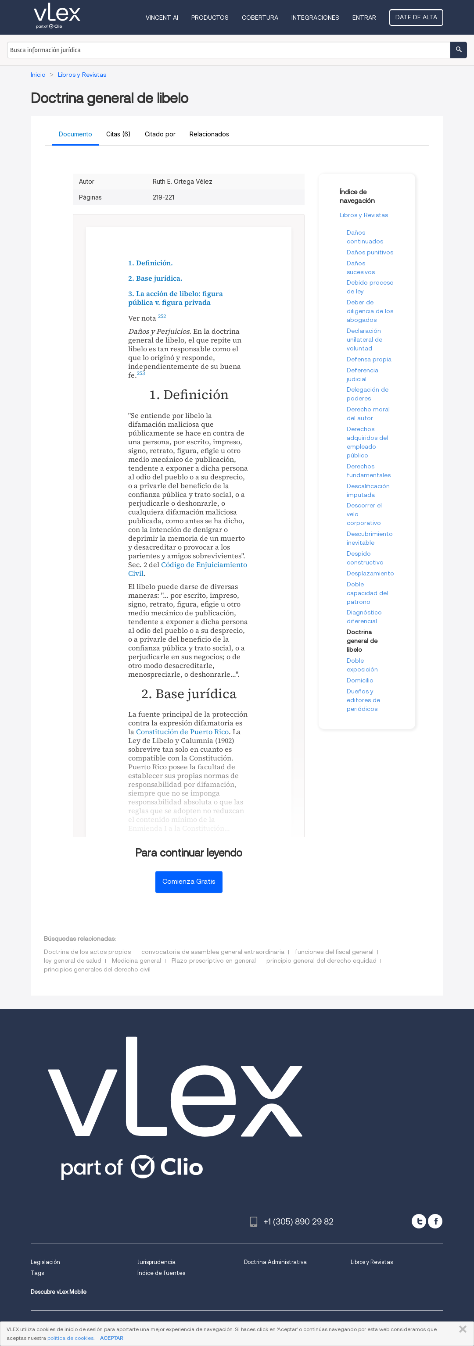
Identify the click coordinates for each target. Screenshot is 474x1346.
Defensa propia (369, 359)
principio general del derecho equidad (321, 960)
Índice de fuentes (161, 1273)
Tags (37, 1273)
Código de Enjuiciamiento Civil (187, 569)
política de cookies (70, 1338)
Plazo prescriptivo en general (214, 960)
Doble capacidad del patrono (367, 593)
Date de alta (416, 17)
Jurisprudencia (156, 1262)
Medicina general (136, 960)
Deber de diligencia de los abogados (370, 311)
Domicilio (360, 680)
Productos (210, 17)
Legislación (45, 1262)
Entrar (364, 17)
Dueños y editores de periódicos (363, 700)
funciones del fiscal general (334, 951)
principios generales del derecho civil (97, 969)
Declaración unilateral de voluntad (364, 339)
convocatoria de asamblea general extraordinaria (212, 951)
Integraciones (315, 17)
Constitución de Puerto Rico (182, 731)
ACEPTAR (111, 1338)
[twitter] (419, 1221)
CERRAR (461, 1329)
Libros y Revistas (364, 214)
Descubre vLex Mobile (58, 1292)
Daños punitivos (370, 252)
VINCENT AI (162, 17)
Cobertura (260, 17)
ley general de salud (72, 960)
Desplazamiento (370, 573)
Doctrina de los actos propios (87, 951)
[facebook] (435, 1221)
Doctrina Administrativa (275, 1262)
